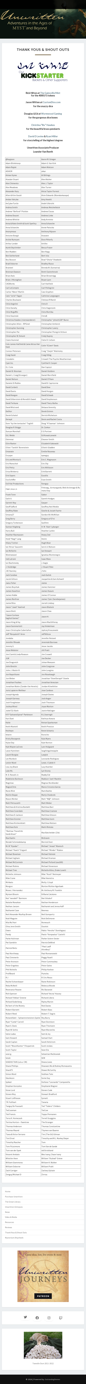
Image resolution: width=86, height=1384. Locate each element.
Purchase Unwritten (14, 1196)
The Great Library (12, 1201)
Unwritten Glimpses (14, 1207)
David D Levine (36, 136)
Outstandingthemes (52, 1379)
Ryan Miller (52, 136)
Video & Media (11, 1217)
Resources (9, 1222)
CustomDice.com (51, 102)
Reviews (8, 1227)
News (7, 1212)
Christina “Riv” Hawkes (43, 125)
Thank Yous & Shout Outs (16, 1232)
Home (7, 1191)
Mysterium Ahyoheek (14, 1237)
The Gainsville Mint (50, 93)
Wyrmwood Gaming (51, 113)
